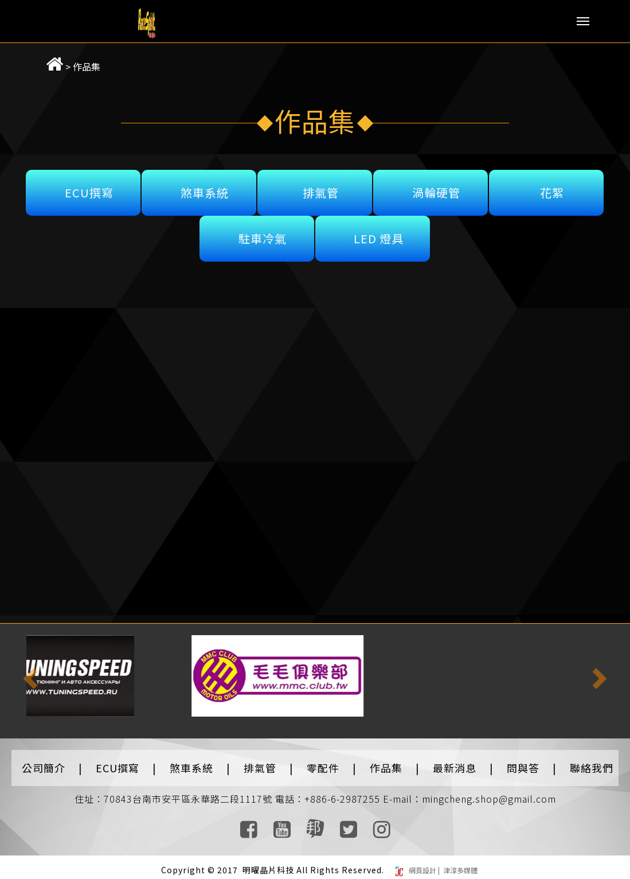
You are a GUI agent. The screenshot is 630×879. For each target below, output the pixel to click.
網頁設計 (423, 864)
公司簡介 (43, 761)
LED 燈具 (379, 232)
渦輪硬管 (436, 186)
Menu (583, 21)
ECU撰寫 (89, 186)
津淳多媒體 (459, 864)
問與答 (523, 761)
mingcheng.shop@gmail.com (489, 793)
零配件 (323, 761)
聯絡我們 (591, 761)
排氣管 (321, 186)
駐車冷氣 (262, 232)
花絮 (552, 186)
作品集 (71, 61)
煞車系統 (205, 186)
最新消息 (454, 761)
